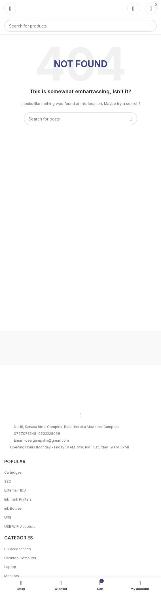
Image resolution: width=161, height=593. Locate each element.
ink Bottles (13, 508)
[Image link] (80, 391)
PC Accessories (17, 549)
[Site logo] (80, 8)
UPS (7, 517)
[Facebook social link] (80, 414)
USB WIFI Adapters (19, 526)
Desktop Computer (20, 558)
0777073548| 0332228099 (37, 433)
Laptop (10, 567)
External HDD (15, 490)
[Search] (80, 26)
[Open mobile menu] (10, 8)
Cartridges (13, 472)
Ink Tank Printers (18, 499)
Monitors (11, 576)
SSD (7, 481)
